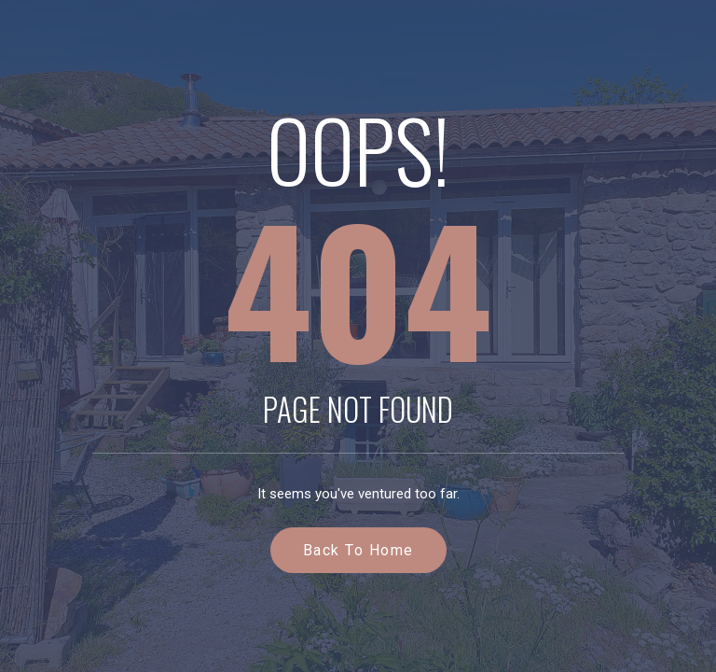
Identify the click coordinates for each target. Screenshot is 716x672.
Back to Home (358, 550)
